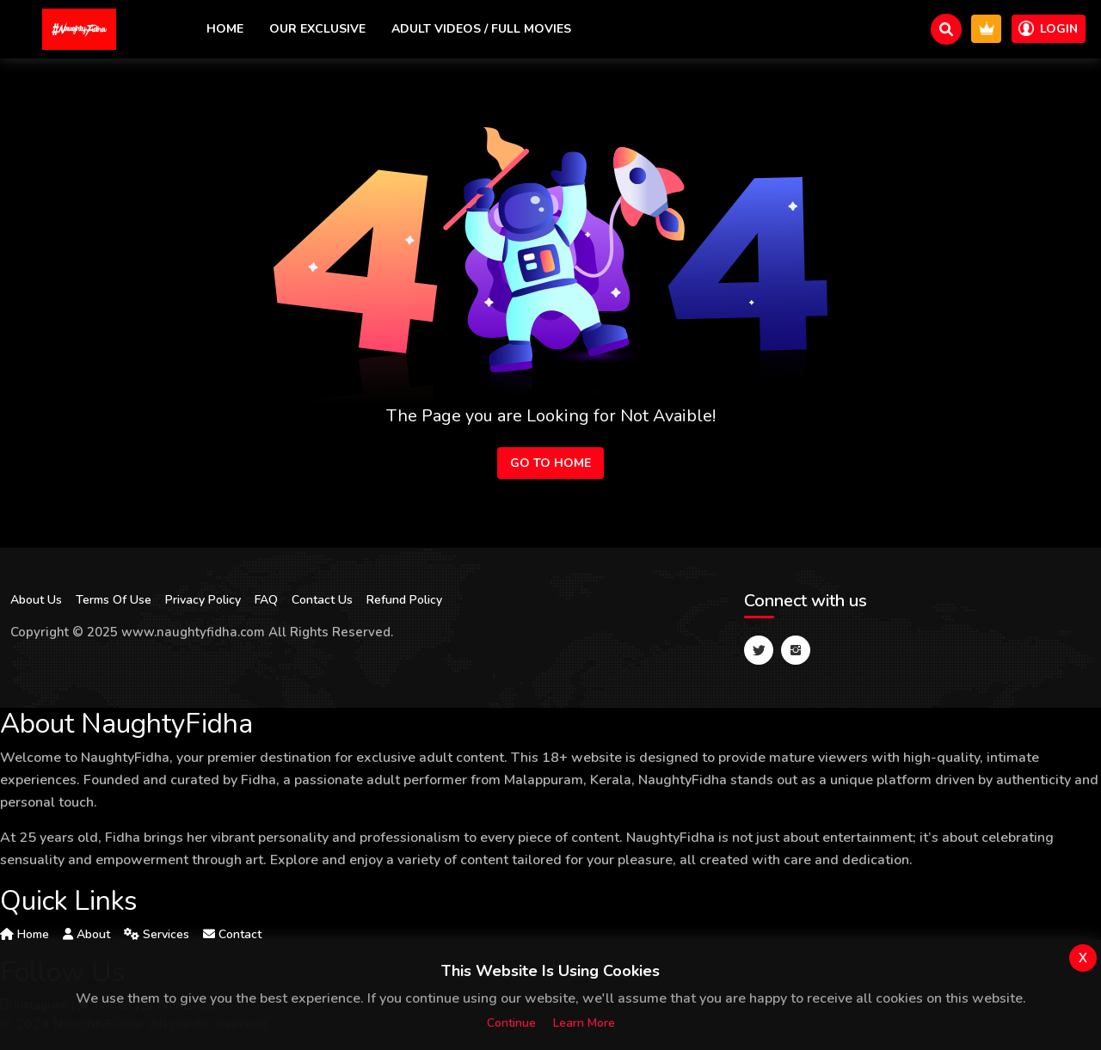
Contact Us (322, 600)
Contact (232, 934)
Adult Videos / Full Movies (481, 29)
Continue (511, 1023)
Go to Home (550, 463)
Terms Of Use (113, 600)
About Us (36, 600)
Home (224, 29)
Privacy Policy (203, 600)
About (86, 934)
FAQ (266, 600)
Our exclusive (317, 29)
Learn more (584, 1023)
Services (156, 934)
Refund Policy (404, 600)
